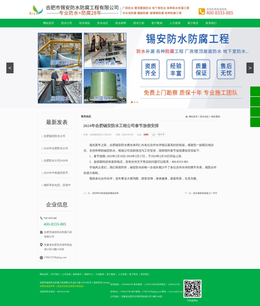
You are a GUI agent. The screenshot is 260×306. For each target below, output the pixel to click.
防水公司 (66, 23)
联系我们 (211, 23)
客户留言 (193, 23)
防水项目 (84, 23)
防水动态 (102, 23)
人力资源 (175, 23)
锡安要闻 (215, 116)
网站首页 (48, 23)
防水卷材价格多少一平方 (205, 193)
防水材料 (120, 23)
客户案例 (156, 23)
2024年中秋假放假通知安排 (105, 193)
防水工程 (138, 23)
